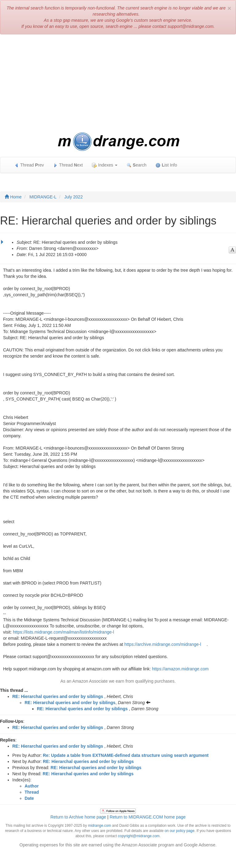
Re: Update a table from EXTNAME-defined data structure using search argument (126, 755)
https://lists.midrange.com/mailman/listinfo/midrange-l (63, 632)
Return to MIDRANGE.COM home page (148, 817)
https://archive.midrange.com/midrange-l (162, 644)
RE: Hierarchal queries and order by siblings (57, 696)
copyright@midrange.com (139, 836)
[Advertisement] (118, 83)
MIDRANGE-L (43, 196)
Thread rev (29, 165)
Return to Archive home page (78, 817)
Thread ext (68, 165)
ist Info (166, 165)
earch (136, 165)
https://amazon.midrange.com (180, 668)
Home (13, 196)
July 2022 (73, 196)
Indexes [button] (104, 165)
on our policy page (180, 831)
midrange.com (99, 825)
